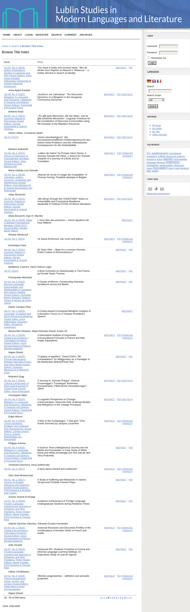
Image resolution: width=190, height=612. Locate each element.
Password (152, 52)
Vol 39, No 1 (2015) (14, 238)
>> (130, 597)
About (17, 34)
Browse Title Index (32, 46)
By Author (157, 128)
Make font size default (156, 188)
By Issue (156, 125)
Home (6, 34)
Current (71, 34)
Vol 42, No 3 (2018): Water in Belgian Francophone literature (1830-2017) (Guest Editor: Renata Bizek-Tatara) (18, 225)
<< (101, 597)
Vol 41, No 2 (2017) (14, 468)
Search (56, 34)
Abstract (121, 68)
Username (152, 46)
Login (29, 34)
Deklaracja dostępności (158, 193)
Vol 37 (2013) (11, 137)
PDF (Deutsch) (125, 94)
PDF (131, 68)
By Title (156, 131)
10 (125, 597)
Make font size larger (162, 188)
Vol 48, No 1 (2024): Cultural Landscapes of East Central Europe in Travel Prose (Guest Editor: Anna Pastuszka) (17, 386)
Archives (86, 34)
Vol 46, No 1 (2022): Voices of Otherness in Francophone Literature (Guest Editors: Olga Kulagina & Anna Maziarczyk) (16, 160)
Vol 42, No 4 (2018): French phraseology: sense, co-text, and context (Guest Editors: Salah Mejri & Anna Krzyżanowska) (16, 583)
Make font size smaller (150, 188)
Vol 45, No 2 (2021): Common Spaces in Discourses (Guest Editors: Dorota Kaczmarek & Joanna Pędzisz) (15, 122)
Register (42, 34)
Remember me (158, 58)
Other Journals (159, 134)
